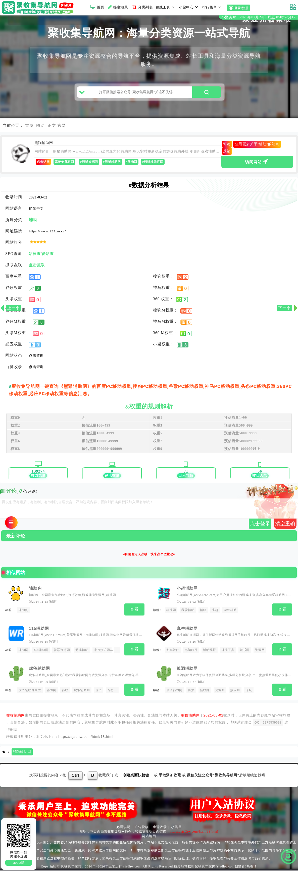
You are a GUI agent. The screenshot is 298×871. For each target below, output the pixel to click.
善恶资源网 (62, 652)
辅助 (40, 128)
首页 (96, 7)
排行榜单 (212, 7)
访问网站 (257, 164)
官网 (62, 128)
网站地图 (149, 836)
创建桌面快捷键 (136, 776)
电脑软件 (191, 652)
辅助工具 (228, 652)
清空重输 (285, 526)
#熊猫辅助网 (112, 164)
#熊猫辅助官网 (152, 164)
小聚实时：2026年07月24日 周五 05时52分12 (258, 17)
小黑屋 (176, 827)
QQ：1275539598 (268, 723)
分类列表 (142, 7)
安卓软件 (172, 652)
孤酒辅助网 (187, 669)
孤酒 (191, 691)
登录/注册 (238, 8)
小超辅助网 (187, 591)
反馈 (227, 154)
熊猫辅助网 (22, 752)
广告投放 (141, 827)
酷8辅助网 (41, 652)
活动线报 (209, 652)
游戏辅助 (230, 612)
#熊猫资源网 (89, 164)
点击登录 (260, 526)
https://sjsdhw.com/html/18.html (85, 737)
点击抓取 (37, 268)
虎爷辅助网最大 (30, 691)
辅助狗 (35, 591)
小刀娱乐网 (102, 652)
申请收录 (160, 827)
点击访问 (43, 164)
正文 (51, 128)
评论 (227, 147)
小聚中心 (189, 7)
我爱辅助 (187, 612)
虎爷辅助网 (39, 669)
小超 (215, 612)
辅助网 (171, 612)
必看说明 (123, 827)
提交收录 (117, 7)
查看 (134, 612)
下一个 (284, 308)
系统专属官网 (64, 164)
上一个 (13, 308)
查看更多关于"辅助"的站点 (257, 147)
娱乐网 (245, 652)
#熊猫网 (131, 164)
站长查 (34, 256)
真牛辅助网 (187, 630)
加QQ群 (18, 862)
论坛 (248, 691)
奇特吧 (112, 691)
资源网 (260, 652)
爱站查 (48, 256)
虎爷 (98, 691)
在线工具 (166, 7)
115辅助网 (39, 630)
